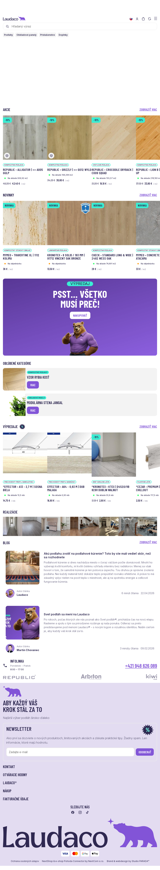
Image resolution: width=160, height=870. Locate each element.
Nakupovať (80, 315)
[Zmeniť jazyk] (131, 18)
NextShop (47, 868)
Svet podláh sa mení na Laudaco (68, 619)
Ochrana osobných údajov (25, 868)
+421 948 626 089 (141, 672)
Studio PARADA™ (140, 868)
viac (33, 385)
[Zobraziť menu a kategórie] (155, 18)
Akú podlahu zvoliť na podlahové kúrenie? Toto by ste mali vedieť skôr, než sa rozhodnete (98, 557)
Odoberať (145, 759)
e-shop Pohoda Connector (69, 868)
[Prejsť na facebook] (73, 819)
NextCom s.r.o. (96, 868)
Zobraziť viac (148, 109)
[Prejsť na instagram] (80, 819)
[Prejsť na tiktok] (87, 819)
